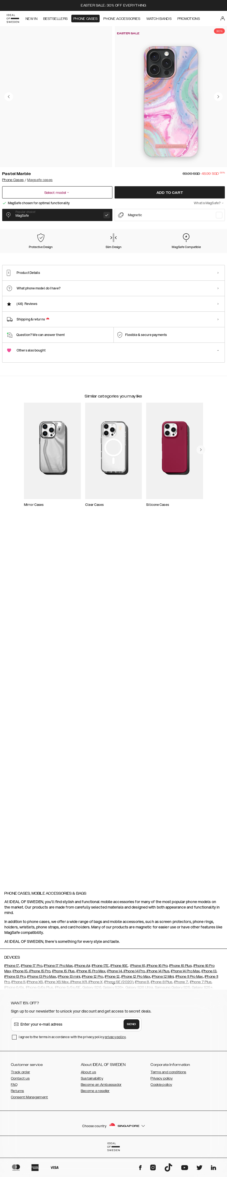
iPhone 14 (114, 999)
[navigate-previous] (207, 639)
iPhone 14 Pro (134, 999)
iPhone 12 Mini (163, 1005)
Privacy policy (162, 1106)
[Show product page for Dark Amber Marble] (169, 257)
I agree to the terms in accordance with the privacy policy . (72, 1065)
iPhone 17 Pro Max (58, 994)
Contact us (20, 1106)
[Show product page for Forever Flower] (108, 257)
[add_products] (84, 536)
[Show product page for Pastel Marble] (16, 257)
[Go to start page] (13, 18)
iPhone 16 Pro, (157, 994)
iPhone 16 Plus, (181, 994)
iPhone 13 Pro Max (41, 1005)
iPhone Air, (82, 994)
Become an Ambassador (101, 1113)
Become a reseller (95, 1119)
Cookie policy (161, 1113)
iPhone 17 (11, 994)
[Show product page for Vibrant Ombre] (200, 257)
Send (131, 1052)
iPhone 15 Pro (39, 999)
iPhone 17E (100, 994)
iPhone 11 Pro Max (189, 1005)
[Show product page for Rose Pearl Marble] (139, 257)
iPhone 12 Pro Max (135, 1005)
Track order (20, 1100)
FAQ (14, 1113)
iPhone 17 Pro (31, 994)
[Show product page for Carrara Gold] (47, 257)
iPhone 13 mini (69, 1005)
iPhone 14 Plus (157, 999)
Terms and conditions (168, 1100)
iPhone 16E (119, 994)
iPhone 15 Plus (63, 999)
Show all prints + (211, 229)
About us (88, 1100)
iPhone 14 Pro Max (185, 999)
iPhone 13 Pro (15, 1005)
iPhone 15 (20, 999)
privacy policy (115, 1065)
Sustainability (92, 1106)
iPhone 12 (112, 1005)
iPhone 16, (138, 994)
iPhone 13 (208, 999)
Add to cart (170, 193)
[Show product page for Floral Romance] (77, 257)
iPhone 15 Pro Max (90, 999)
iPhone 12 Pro (92, 1005)
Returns (17, 1119)
